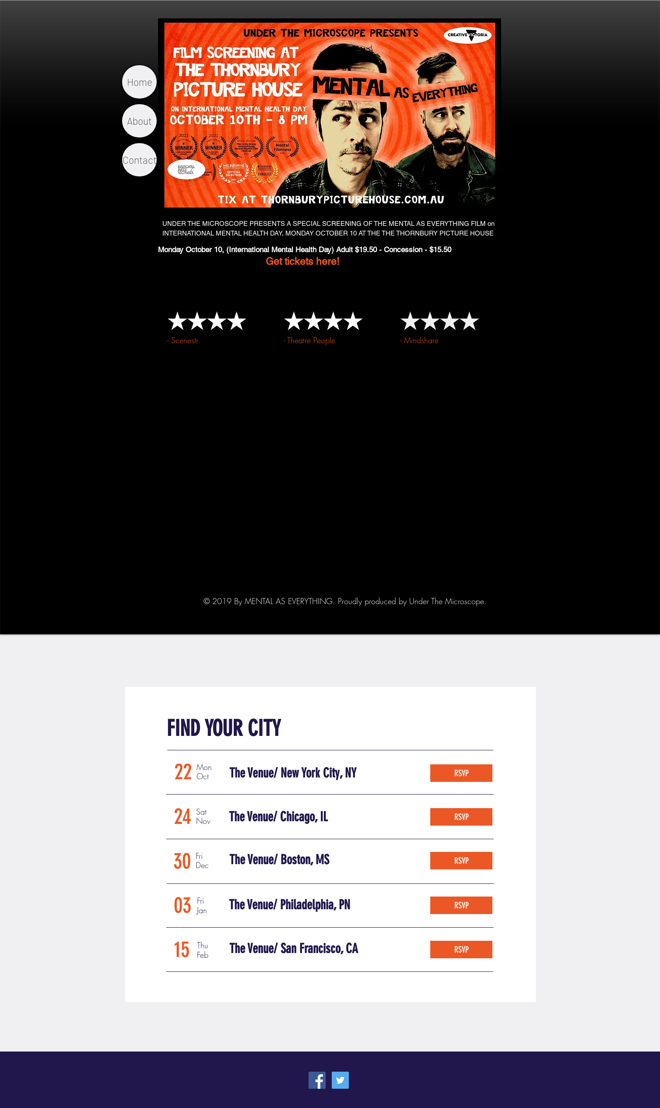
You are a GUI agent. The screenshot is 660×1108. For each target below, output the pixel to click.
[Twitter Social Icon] (340, 1080)
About (139, 121)
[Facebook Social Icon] (317, 1080)
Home (139, 82)
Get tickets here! (248, 261)
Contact (140, 160)
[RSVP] (461, 773)
